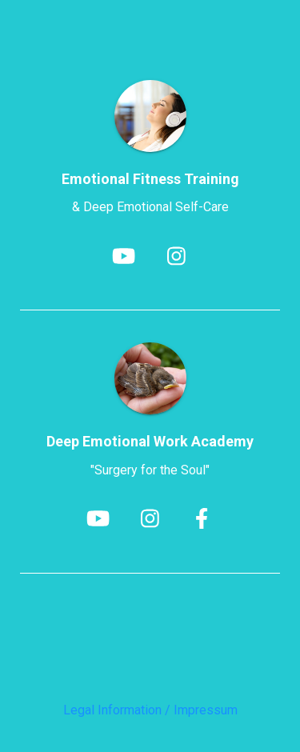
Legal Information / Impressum (150, 710)
